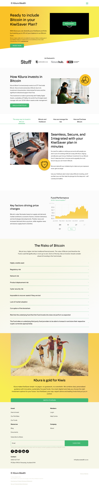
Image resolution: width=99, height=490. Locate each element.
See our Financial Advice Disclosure (19, 484)
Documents (14, 432)
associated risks (24, 41)
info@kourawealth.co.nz (81, 460)
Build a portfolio (19, 105)
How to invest (15, 412)
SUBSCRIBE (76, 443)
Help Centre (54, 416)
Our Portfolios (15, 416)
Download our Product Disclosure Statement (21, 481)
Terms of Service (84, 473)
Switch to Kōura (49, 400)
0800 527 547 (15, 460)
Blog (12, 428)
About (52, 428)
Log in (52, 412)
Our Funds (14, 420)
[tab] (21, 120)
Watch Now (69, 24)
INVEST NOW (17, 46)
